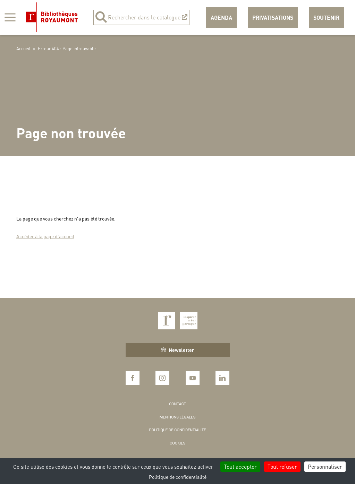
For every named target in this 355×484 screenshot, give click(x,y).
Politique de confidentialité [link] (177, 477)
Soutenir (326, 17)
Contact (177, 404)
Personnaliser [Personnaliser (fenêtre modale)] (325, 466)
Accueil (23, 48)
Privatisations (272, 17)
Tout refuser (282, 466)
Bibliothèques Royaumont (52, 17)
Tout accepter (240, 466)
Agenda (221, 17)
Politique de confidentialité (177, 430)
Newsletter (177, 350)
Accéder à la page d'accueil (45, 236)
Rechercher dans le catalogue (141, 17)
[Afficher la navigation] (10, 17)
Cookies (177, 443)
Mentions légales (177, 417)
